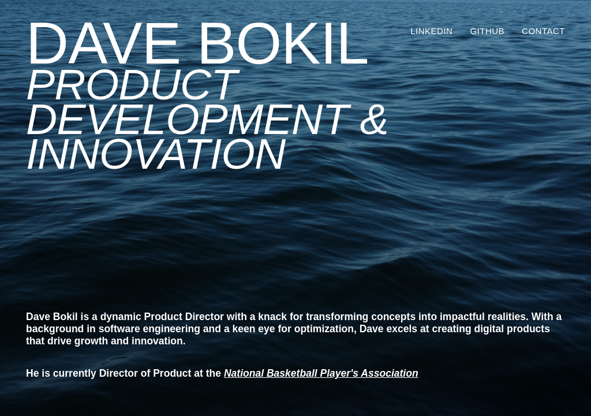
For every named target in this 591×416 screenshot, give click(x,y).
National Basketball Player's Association (321, 373)
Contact (543, 31)
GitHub (487, 31)
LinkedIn (431, 31)
